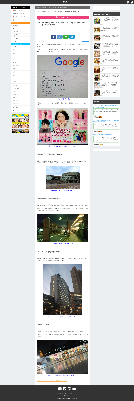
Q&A (16, 90)
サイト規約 (18, 100)
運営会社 (17, 96)
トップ (37, 7)
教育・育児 (18, 34)
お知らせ (17, 81)
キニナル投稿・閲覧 (21, 13)
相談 (16, 71)
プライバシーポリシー (20, 103)
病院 (16, 68)
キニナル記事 (19, 10)
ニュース (18, 20)
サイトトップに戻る (21, 7)
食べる (17, 46)
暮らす (17, 62)
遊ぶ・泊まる (18, 65)
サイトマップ (18, 93)
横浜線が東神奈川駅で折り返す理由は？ (102, 134)
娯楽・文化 (18, 31)
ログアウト (18, 109)
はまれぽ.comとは (19, 84)
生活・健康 (18, 37)
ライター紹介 (18, 87)
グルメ (17, 28)
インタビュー (18, 41)
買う (16, 49)
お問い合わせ (18, 106)
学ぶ (16, 59)
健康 (16, 74)
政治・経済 (18, 25)
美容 (16, 52)
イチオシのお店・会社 (22, 16)
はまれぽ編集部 (85, 41)
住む (16, 56)
